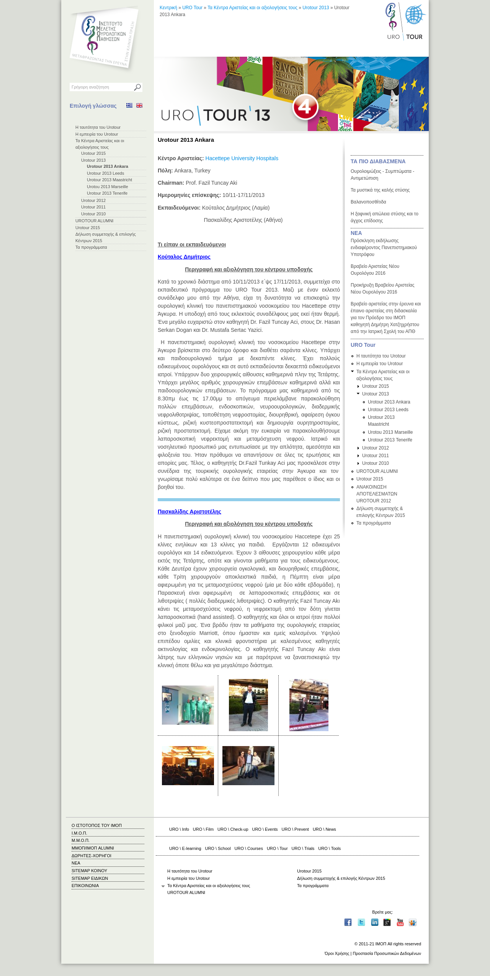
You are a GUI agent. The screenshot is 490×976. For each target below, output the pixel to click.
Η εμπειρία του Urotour (96, 134)
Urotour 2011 (93, 207)
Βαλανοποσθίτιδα (368, 202)
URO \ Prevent (295, 829)
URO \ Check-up (232, 829)
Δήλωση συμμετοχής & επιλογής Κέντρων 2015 (341, 878)
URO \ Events (265, 829)
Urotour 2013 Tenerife (107, 193)
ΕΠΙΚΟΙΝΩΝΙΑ (85, 885)
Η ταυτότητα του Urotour (98, 127)
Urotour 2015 (93, 153)
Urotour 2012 (93, 200)
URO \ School (218, 848)
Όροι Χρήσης (337, 953)
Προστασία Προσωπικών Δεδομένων (387, 953)
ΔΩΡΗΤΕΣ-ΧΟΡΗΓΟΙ (91, 855)
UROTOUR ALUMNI (94, 220)
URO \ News (324, 829)
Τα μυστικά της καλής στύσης (380, 190)
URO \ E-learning (185, 848)
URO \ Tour (277, 848)
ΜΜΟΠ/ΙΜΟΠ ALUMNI (93, 848)
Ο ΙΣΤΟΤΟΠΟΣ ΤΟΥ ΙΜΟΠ (97, 825)
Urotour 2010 (93, 214)
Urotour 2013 (93, 160)
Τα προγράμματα (91, 247)
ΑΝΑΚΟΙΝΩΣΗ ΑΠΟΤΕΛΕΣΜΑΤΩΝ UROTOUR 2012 (376, 494)
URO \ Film (203, 829)
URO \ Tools (329, 848)
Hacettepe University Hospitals (242, 158)
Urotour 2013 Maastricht (109, 179)
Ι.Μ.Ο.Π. (79, 833)
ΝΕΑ (356, 233)
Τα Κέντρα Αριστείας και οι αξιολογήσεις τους (252, 7)
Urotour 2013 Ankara (107, 166)
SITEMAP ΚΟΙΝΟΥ (89, 870)
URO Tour (192, 7)
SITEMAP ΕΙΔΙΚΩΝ (90, 878)
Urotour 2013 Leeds (105, 173)
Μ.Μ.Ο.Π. (81, 840)
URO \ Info (179, 829)
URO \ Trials (303, 848)
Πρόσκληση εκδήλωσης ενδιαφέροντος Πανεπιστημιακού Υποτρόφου (384, 247)
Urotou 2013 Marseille (107, 186)
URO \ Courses (249, 848)
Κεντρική (168, 7)
